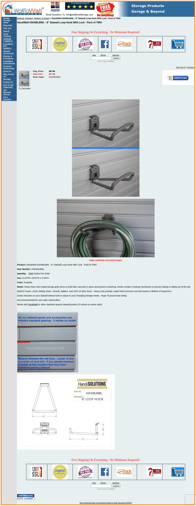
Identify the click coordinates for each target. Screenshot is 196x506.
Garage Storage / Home (7, 20)
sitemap (103, 55)
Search (6, 31)
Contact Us (8, 82)
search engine (102, 61)
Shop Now (7, 25)
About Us (7, 71)
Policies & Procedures (8, 57)
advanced (115, 55)
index (94, 55)
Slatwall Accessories (8, 52)
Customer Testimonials (8, 67)
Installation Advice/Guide (9, 62)
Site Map (7, 79)
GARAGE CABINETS (8, 40)
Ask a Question (7, 98)
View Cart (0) (181, 67)
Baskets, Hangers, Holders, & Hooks (33, 18)
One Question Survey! (7, 92)
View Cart (7, 28)
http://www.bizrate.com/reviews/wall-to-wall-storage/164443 (106, 503)
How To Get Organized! (8, 86)
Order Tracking (7, 35)
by (110, 61)
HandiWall (33, 304)
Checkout (190, 67)
